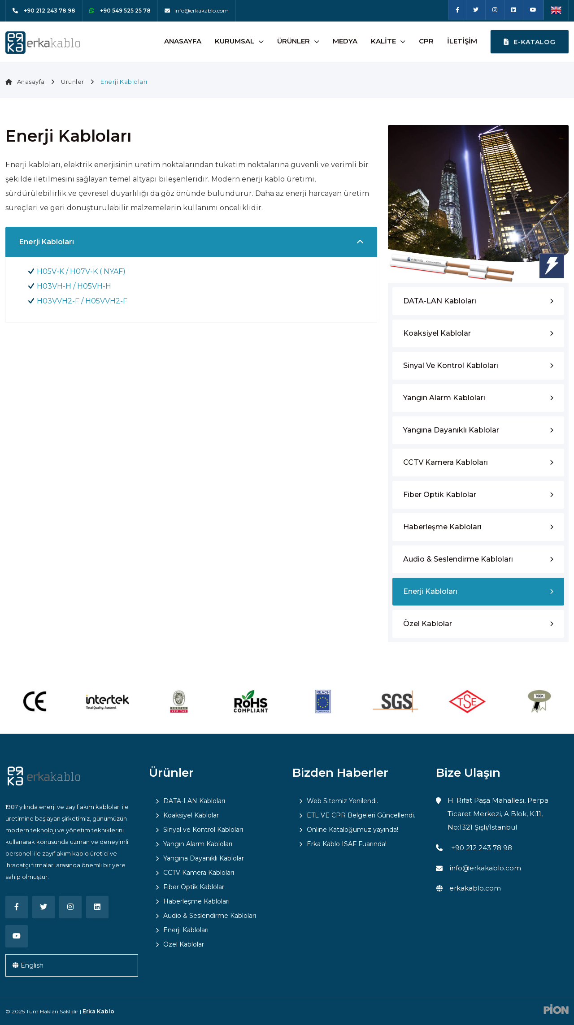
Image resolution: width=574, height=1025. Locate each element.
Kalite (383, 41)
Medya (345, 41)
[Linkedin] (513, 10)
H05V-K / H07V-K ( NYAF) (81, 271)
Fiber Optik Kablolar (439, 494)
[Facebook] (457, 10)
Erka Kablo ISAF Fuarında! (347, 844)
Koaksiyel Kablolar (437, 333)
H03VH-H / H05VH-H (74, 286)
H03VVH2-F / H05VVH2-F (82, 301)
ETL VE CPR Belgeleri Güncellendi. (361, 815)
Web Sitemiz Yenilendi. (342, 801)
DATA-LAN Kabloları (439, 301)
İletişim (462, 41)
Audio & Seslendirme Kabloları (458, 559)
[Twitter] (475, 10)
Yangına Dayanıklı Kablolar (451, 430)
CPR (426, 41)
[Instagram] (495, 10)
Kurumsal (234, 41)
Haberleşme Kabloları (442, 527)
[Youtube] (533, 10)
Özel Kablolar (427, 623)
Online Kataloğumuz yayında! (352, 830)
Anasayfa (182, 41)
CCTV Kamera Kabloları (445, 462)
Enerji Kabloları (430, 591)
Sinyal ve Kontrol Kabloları (450, 365)
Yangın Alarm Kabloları (444, 398)
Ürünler (293, 41)
